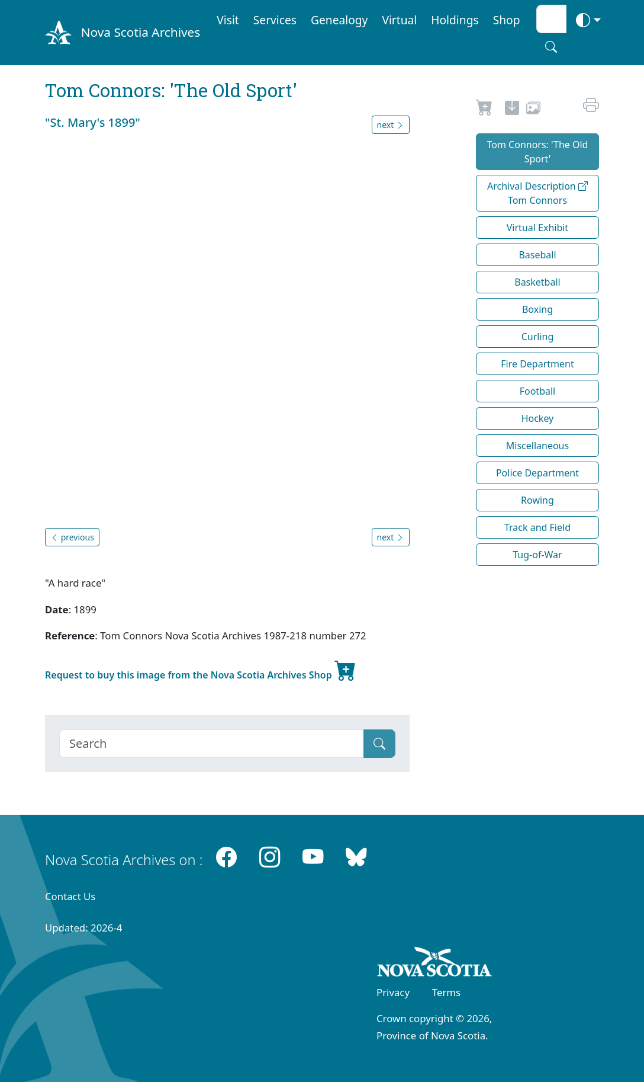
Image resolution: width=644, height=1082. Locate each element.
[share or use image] (533, 109)
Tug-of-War (537, 554)
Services (275, 20)
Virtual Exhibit (537, 227)
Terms (446, 992)
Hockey (537, 418)
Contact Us (70, 896)
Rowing (537, 500)
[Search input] (551, 19)
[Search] (211, 743)
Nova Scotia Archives (140, 32)
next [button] (390, 124)
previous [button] (72, 537)
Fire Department (537, 363)
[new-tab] (512, 109)
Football (538, 391)
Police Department (537, 472)
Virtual (399, 20)
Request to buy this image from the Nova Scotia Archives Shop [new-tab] (200, 670)
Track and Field (537, 527)
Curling (537, 336)
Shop (506, 20)
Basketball (537, 282)
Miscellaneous (537, 445)
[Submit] (379, 743)
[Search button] (551, 46)
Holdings (454, 20)
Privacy (393, 992)
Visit (228, 20)
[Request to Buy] (484, 109)
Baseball (537, 254)
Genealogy (339, 20)
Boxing (537, 309)
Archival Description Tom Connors (537, 193)
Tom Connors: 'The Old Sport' (537, 151)
